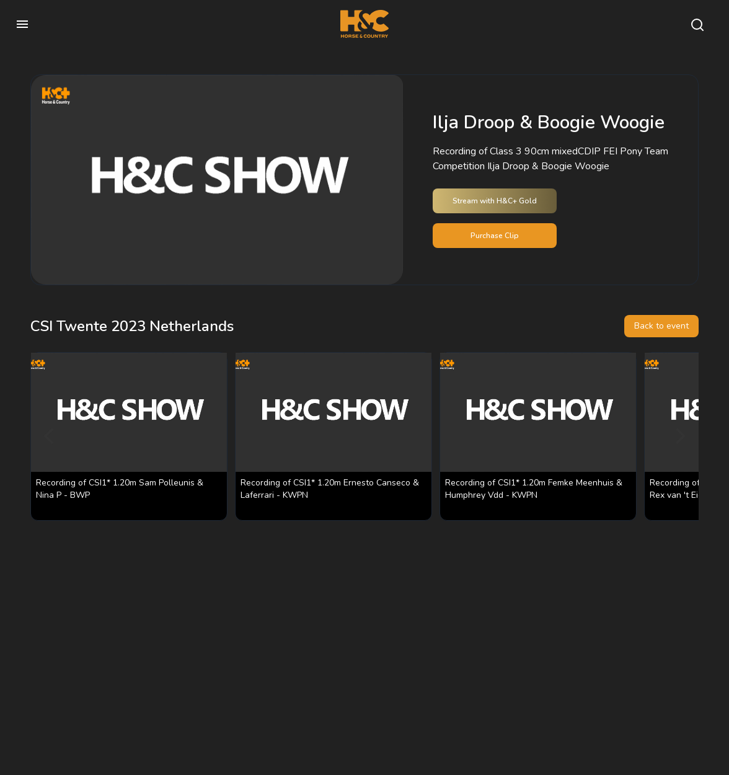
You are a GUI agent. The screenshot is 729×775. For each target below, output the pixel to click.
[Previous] (50, 436)
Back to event (661, 326)
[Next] (678, 436)
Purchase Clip (495, 236)
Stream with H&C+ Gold (495, 201)
